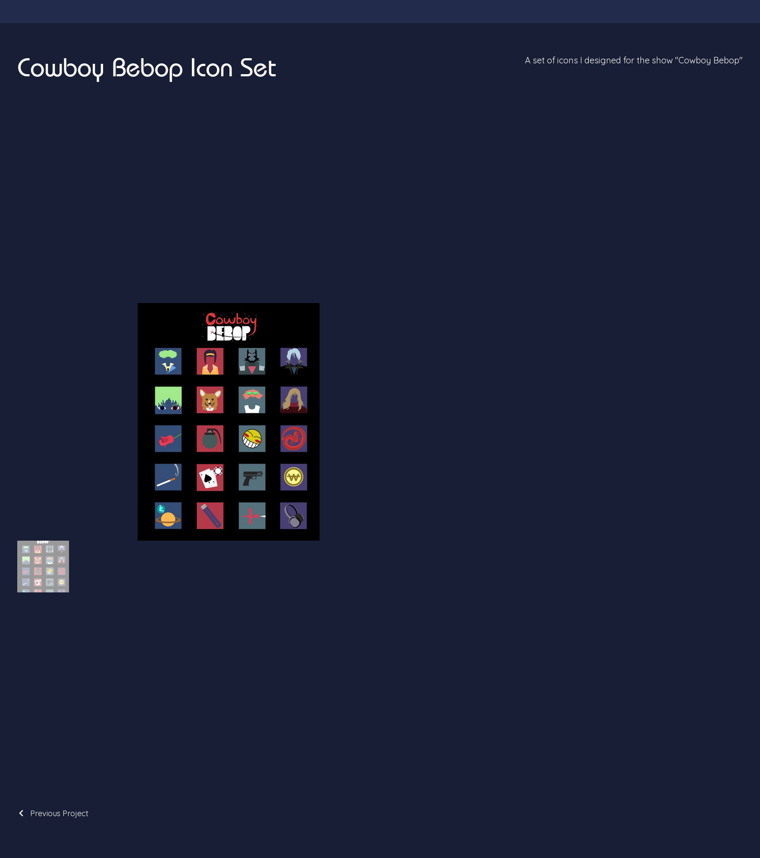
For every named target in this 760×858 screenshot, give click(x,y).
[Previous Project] (52, 813)
